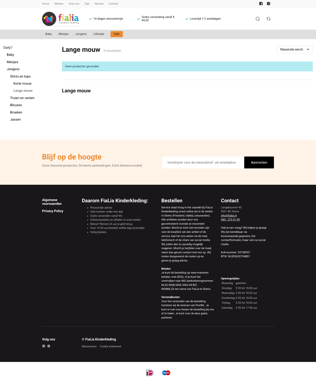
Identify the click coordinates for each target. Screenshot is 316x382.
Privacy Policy (52, 211)
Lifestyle (98, 34)
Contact (113, 3)
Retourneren (89, 346)
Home (45, 3)
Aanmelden (259, 162)
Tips (87, 3)
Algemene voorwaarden (52, 202)
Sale (116, 34)
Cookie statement (110, 346)
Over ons (74, 3)
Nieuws (99, 3)
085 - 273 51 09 (230, 219)
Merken (59, 3)
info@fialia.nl (229, 215)
